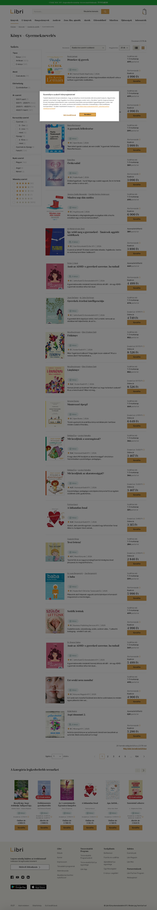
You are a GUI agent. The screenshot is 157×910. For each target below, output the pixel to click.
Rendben (87, 114)
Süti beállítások (69, 115)
